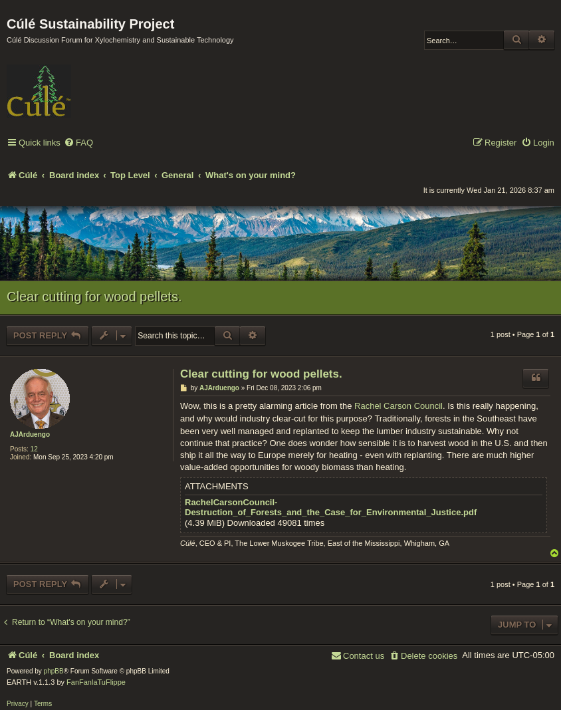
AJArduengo (30, 434)
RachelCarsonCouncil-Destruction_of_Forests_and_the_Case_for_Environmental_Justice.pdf (331, 507)
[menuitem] (78, 143)
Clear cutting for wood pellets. (94, 296)
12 (34, 449)
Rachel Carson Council (398, 406)
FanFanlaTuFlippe (96, 682)
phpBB (54, 671)
